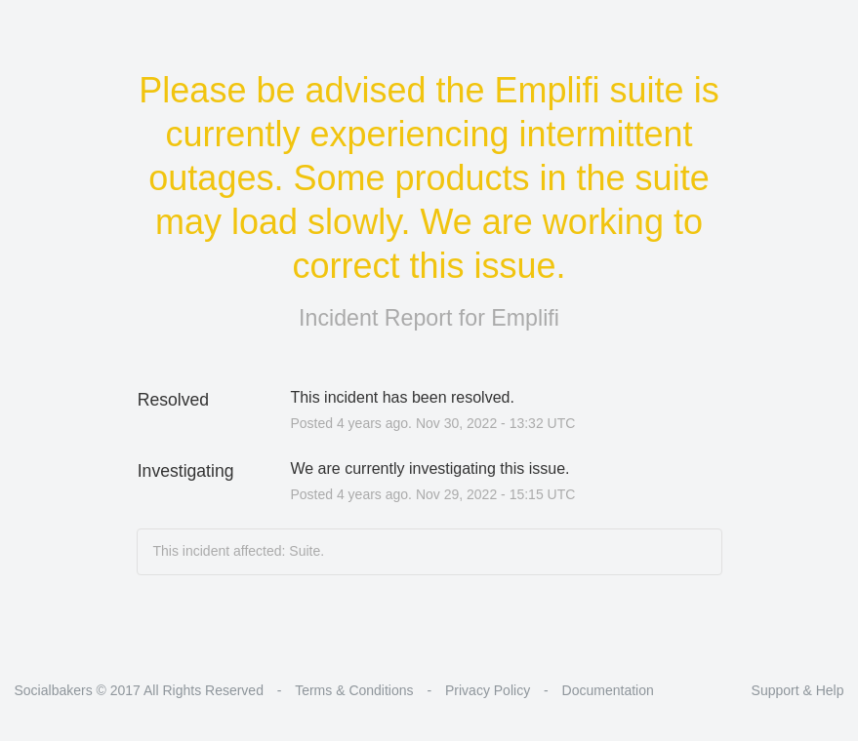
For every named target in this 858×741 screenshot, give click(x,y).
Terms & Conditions (354, 690)
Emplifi (525, 318)
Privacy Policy (487, 690)
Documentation (608, 690)
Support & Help (798, 690)
